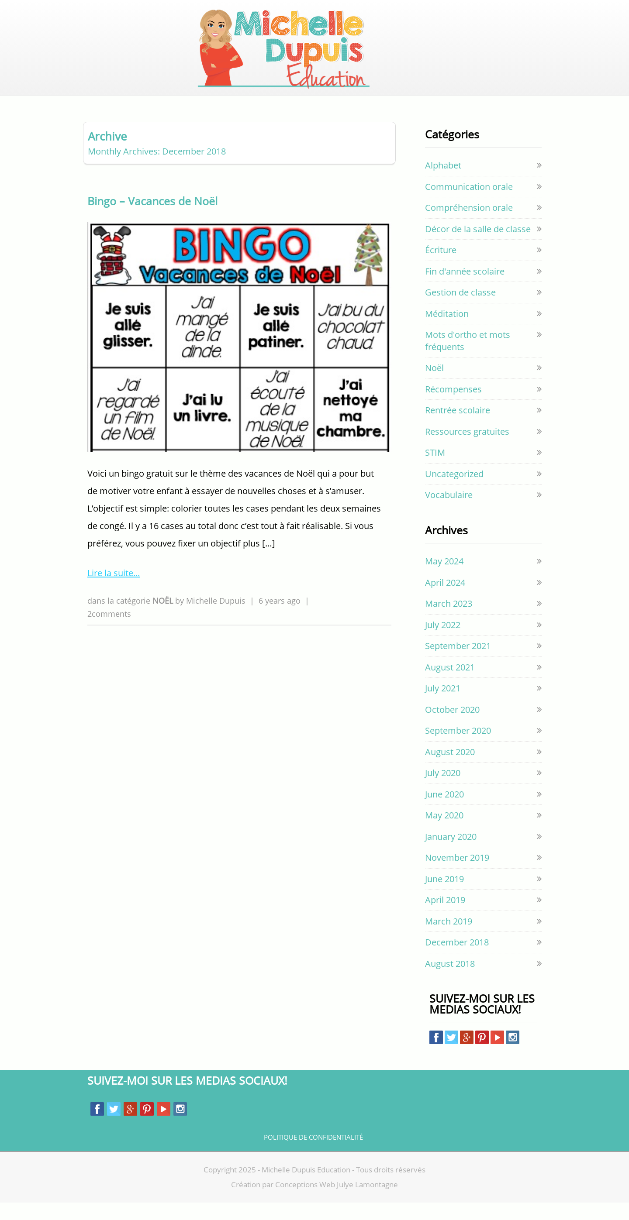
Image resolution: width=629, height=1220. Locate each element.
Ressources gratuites (467, 449)
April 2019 (445, 917)
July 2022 (442, 642)
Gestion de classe (460, 310)
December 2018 (457, 960)
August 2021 (450, 685)
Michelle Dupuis (215, 617)
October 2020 (452, 727)
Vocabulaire (449, 512)
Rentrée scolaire (457, 427)
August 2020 (450, 769)
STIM (435, 470)
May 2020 (444, 833)
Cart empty (522, 58)
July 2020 (442, 790)
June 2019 (444, 896)
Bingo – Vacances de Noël (152, 218)
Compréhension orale (469, 225)
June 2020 (444, 812)
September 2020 (458, 748)
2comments (109, 630)
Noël (163, 617)
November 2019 (457, 875)
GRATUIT (309, 99)
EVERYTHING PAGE (368, 99)
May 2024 (444, 578)
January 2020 (451, 854)
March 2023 (448, 621)
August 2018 (450, 981)
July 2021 (442, 705)
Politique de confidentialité (313, 1154)
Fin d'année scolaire (465, 289)
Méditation (447, 331)
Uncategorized (454, 491)
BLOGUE (221, 99)
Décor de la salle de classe (478, 246)
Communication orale (469, 204)
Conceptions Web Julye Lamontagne (336, 1202)
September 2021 (458, 663)
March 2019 (448, 939)
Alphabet (443, 183)
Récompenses (453, 406)
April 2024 (445, 600)
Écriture (440, 267)
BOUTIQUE (264, 99)
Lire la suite (110, 590)
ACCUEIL (181, 99)
